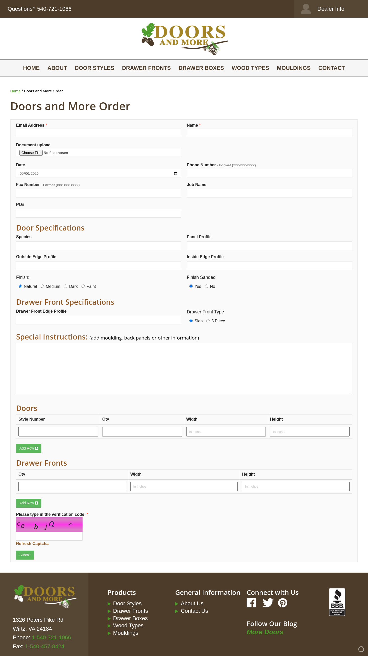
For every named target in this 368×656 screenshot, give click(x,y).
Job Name (196, 184)
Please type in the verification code (64, 529)
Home (31, 68)
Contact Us (194, 611)
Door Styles (94, 68)
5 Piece (215, 321)
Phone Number (221, 165)
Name (269, 130)
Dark (71, 286)
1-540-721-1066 (51, 637)
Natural (28, 286)
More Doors (265, 632)
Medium (50, 286)
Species (23, 237)
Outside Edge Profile (36, 257)
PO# (20, 204)
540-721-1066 (54, 9)
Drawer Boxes (201, 68)
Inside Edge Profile (205, 257)
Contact (331, 68)
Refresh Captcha (32, 543)
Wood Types (250, 68)
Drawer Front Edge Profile (41, 311)
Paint (89, 286)
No (210, 286)
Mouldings (293, 68)
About (57, 68)
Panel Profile (199, 237)
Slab (196, 321)
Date (20, 165)
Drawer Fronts (146, 68)
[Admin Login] (352, 651)
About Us (192, 603)
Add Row (28, 448)
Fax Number (48, 184)
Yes (195, 286)
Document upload (98, 150)
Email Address (98, 130)
